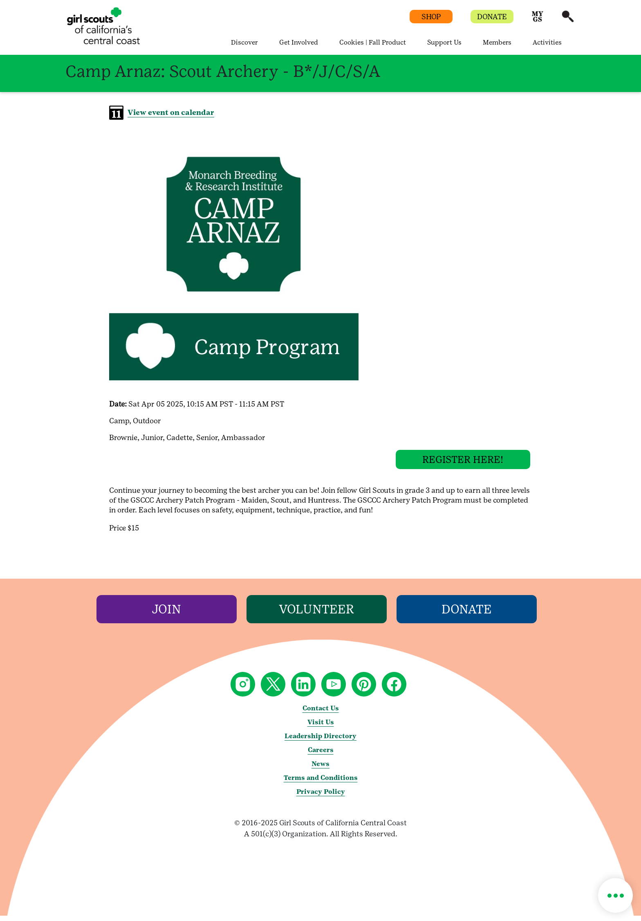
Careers (321, 755)
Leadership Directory (320, 741)
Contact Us (321, 713)
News (320, 769)
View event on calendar (171, 112)
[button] (537, 20)
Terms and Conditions (321, 783)
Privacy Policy (320, 797)
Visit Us (320, 727)
